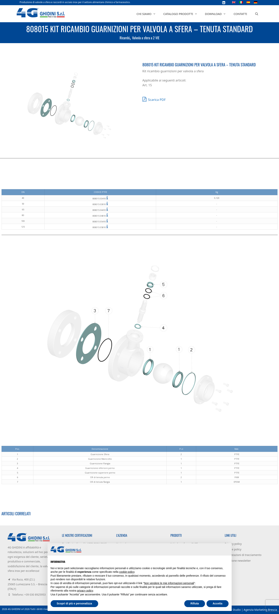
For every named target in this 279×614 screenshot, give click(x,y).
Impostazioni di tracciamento (243, 555)
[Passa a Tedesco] (255, 2)
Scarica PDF (154, 99)
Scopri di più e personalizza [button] (74, 603)
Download (217, 14)
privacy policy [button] (85, 590)
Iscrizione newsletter (238, 560)
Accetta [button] (217, 603)
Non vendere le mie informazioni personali (169, 583)
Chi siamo (148, 14)
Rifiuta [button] (194, 603)
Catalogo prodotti (182, 14)
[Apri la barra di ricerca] (256, 14)
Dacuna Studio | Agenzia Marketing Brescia (249, 610)
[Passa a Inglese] (233, 2)
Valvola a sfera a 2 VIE (145, 37)
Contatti (240, 14)
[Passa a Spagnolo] (248, 2)
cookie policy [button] (126, 571)
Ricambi (125, 37)
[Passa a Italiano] (241, 2)
